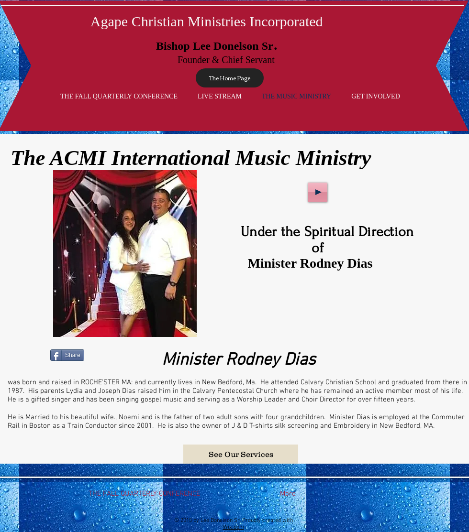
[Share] (67, 355)
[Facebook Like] (405, 354)
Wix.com (233, 527)
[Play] (317, 192)
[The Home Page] (230, 77)
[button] (240, 454)
